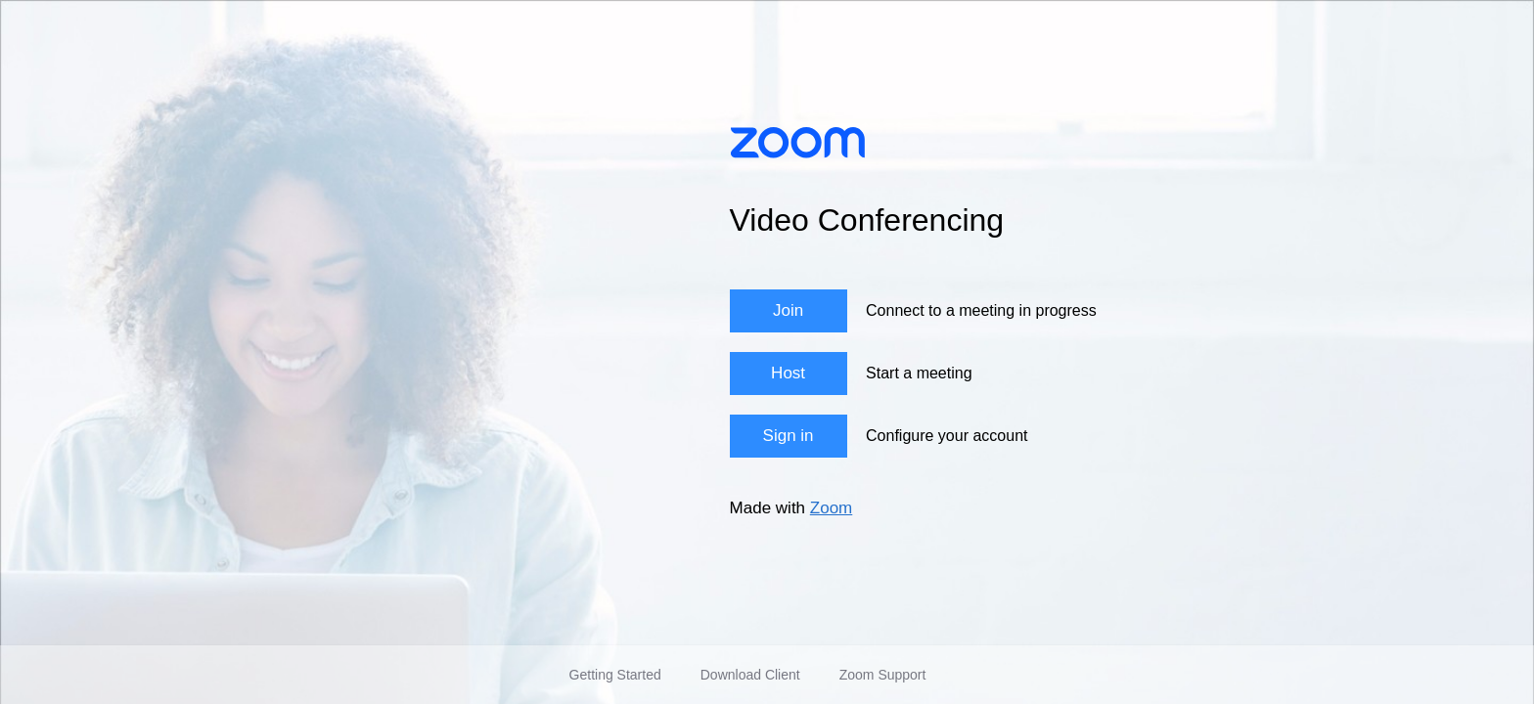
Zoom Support (882, 674)
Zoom (831, 508)
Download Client (750, 674)
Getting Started (615, 674)
